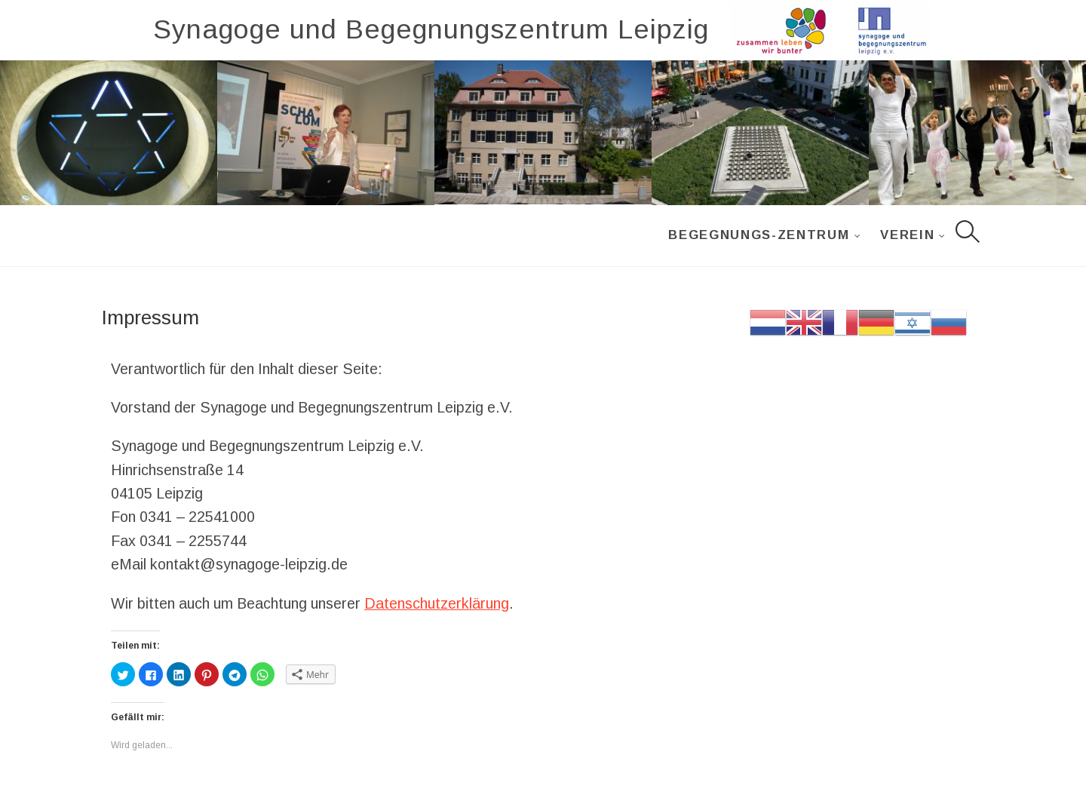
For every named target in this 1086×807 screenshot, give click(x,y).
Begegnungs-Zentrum (758, 235)
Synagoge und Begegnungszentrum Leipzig (431, 29)
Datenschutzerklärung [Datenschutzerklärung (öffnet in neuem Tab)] (436, 603)
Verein (907, 235)
